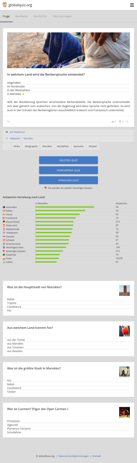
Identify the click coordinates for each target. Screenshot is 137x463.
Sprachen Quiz (68, 180)
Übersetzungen (62, 16)
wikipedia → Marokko (21, 138)
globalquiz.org (20, 5)
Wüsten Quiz (68, 160)
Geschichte (40, 16)
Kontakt (97, 456)
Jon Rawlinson (17, 132)
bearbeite (22, 16)
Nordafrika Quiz (68, 170)
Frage (6, 16)
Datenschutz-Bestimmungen (73, 456)
